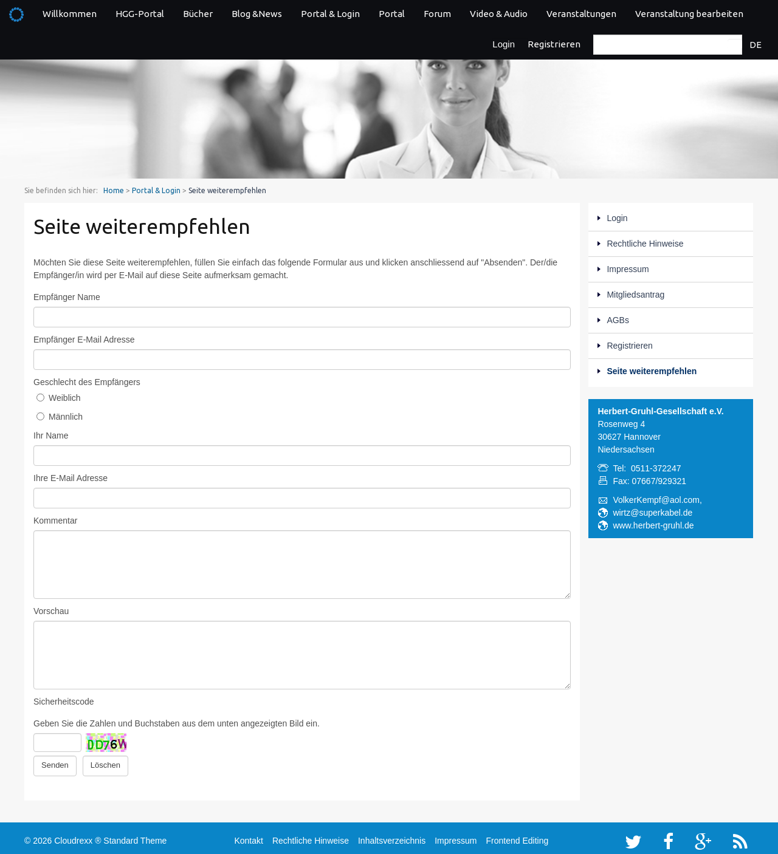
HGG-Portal (139, 14)
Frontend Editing (517, 837)
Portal (392, 14)
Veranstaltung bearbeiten (689, 14)
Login (503, 44)
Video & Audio (499, 14)
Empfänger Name (66, 297)
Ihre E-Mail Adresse (70, 478)
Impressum (628, 269)
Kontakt (248, 837)
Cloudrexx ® (77, 837)
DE (755, 44)
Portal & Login (330, 14)
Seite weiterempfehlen (652, 371)
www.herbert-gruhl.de (653, 525)
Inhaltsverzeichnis (391, 837)
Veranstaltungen (581, 14)
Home (113, 190)
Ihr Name (51, 435)
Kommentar (55, 520)
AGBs (618, 320)
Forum (437, 14)
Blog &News (257, 14)
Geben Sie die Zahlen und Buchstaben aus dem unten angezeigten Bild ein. (176, 723)
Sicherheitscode (63, 701)
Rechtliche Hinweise (645, 243)
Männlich (59, 417)
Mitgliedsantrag (635, 294)
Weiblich (58, 398)
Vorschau (51, 611)
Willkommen (70, 14)
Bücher (198, 14)
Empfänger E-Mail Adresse (84, 339)
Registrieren (554, 44)
